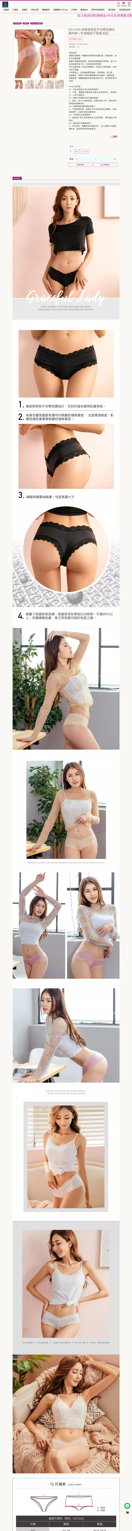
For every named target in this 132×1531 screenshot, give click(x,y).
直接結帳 (80, 165)
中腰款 (15, 10)
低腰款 (25, 10)
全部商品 (17, 23)
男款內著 (35, 10)
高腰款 (6, 10)
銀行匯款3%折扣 (76, 39)
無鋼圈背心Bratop (60, 10)
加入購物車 (105, 165)
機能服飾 (46, 10)
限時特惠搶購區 (98, 10)
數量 (71, 159)
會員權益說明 (124, 10)
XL (86, 151)
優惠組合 (84, 10)
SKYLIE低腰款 (36, 23)
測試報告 (112, 10)
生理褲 (74, 10)
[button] (61, 53)
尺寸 (71, 147)
